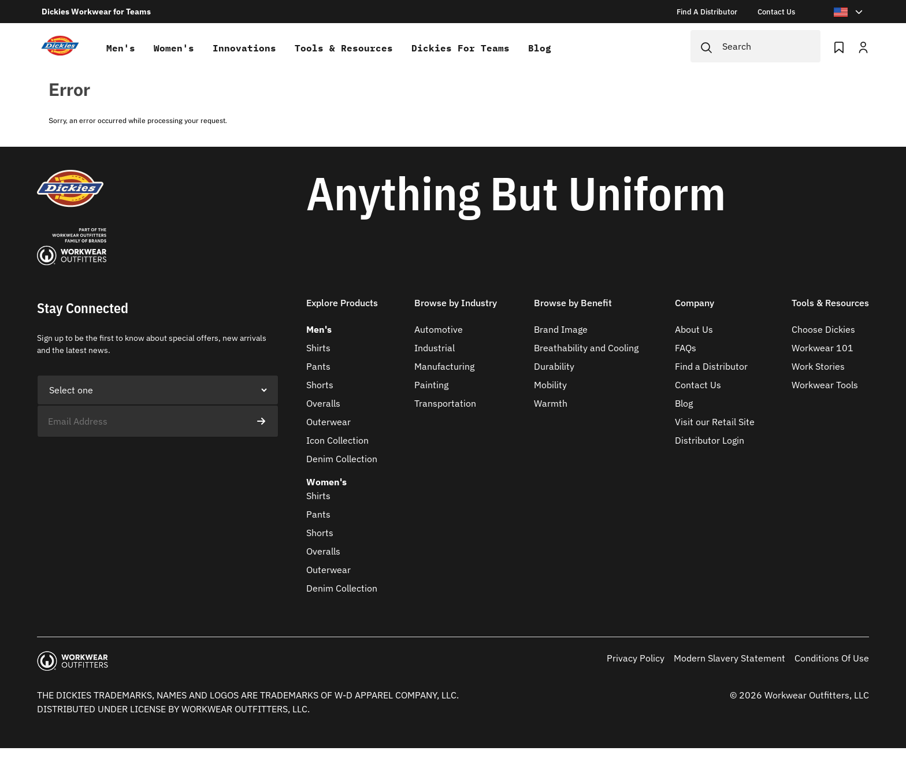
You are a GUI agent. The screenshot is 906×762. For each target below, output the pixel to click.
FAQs (685, 348)
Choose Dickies (823, 329)
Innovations (244, 48)
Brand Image (561, 329)
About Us (694, 329)
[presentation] (125, 459)
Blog (539, 48)
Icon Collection (337, 440)
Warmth (550, 403)
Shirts (318, 348)
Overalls (323, 403)
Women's (174, 48)
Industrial (434, 348)
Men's (120, 48)
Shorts (319, 385)
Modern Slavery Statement (729, 658)
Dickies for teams (460, 48)
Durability (554, 366)
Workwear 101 (822, 348)
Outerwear (328, 422)
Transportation (445, 403)
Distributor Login (709, 440)
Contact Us (698, 385)
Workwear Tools (825, 385)
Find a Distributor (711, 366)
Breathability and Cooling (586, 348)
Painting (431, 385)
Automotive (438, 329)
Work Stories (818, 366)
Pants (318, 366)
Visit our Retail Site (715, 422)
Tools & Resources (344, 48)
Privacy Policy (635, 658)
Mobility (550, 385)
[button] (342, 310)
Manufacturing (444, 366)
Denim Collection (341, 458)
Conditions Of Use (831, 658)
